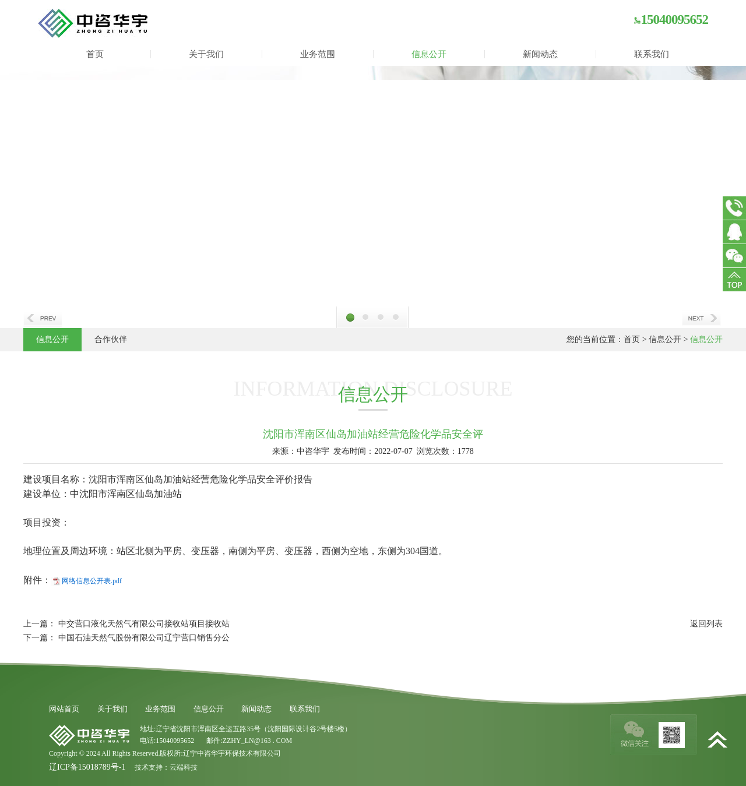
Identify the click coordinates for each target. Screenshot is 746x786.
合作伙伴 (110, 339)
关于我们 (206, 54)
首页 (95, 54)
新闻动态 (540, 54)
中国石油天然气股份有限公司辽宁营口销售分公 (144, 637)
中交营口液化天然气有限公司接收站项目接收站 (144, 623)
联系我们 (651, 54)
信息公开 (428, 54)
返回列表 (706, 623)
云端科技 (184, 767)
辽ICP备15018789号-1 (87, 767)
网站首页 (64, 708)
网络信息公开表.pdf (92, 581)
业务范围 (317, 54)
